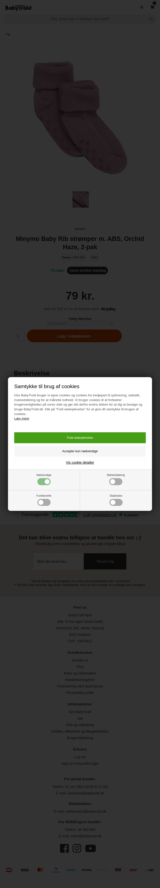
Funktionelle (43, 500)
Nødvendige (43, 479)
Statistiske (116, 500)
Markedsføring (116, 479)
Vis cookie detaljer (80, 462)
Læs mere (21, 418)
